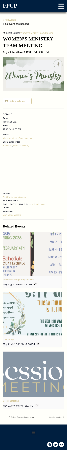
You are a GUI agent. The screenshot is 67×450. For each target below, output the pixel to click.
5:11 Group (8, 339)
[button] (61, 6)
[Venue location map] (33, 169)
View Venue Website (12, 215)
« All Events (9, 20)
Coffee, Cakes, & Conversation (22, 417)
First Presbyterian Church (14, 197)
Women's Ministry (21, 145)
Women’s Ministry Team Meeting (17, 138)
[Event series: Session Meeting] (37, 405)
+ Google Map (38, 204)
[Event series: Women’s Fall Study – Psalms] (35, 284)
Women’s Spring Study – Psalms (18, 279)
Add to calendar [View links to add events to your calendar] (17, 101)
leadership (7, 145)
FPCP (10, 6)
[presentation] (32, 254)
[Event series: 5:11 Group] (38, 343)
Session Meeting (11, 401)
